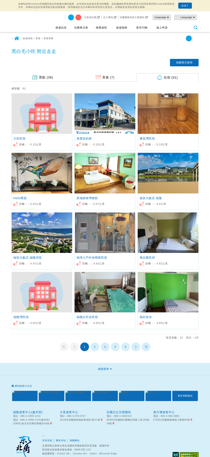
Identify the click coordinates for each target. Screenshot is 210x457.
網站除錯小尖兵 (23, 386)
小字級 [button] (182, 38)
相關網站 (75, 440)
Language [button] (160, 17)
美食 (38, 38)
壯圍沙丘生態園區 (119, 412)
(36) (46, 77)
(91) (171, 77)
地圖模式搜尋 (184, 62)
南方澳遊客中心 (164, 412)
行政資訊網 (90, 17)
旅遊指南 (28, 38)
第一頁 (64, 346)
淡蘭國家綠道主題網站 (132, 17)
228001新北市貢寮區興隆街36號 (31, 423)
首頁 (17, 38)
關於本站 (61, 440)
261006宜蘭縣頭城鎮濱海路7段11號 (80, 420)
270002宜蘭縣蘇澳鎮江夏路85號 (171, 420)
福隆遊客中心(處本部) (28, 412)
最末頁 (146, 346)
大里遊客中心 (69, 412)
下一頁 (135, 346)
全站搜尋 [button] (196, 27)
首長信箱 (47, 440)
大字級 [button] (195, 38)
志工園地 (108, 17)
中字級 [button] (189, 38)
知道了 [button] (185, 5)
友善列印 (169, 38)
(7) (108, 77)
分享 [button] (176, 38)
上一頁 (74, 346)
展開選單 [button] (103, 369)
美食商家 (48, 38)
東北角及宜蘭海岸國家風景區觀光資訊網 (31, 20)
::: (65, 17)
